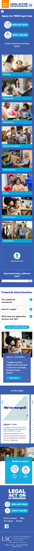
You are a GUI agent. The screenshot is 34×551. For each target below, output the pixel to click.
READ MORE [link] (13, 378)
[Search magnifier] (31, 281)
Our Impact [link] (8, 521)
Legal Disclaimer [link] (22, 545)
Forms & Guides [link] (10, 518)
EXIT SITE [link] (5, 4)
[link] (2, 11)
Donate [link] (19, 521)
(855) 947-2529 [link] (18, 25)
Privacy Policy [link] (9, 545)
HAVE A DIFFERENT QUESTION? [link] (17, 327)
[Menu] (30, 5)
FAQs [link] (22, 518)
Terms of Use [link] (17, 546)
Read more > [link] (15, 440)
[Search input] (17, 282)
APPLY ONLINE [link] (17, 35)
